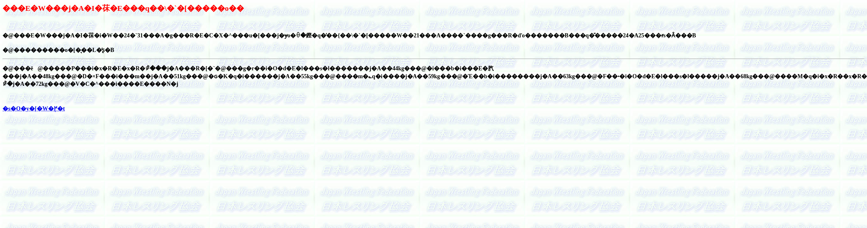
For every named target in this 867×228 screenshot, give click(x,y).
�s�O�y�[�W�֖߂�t (34, 108)
